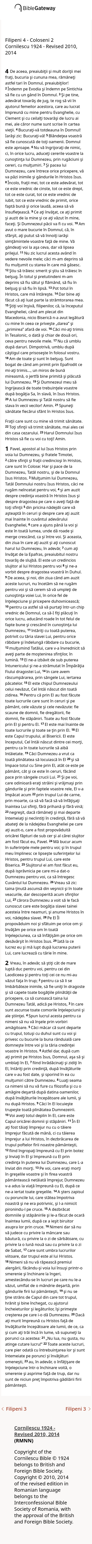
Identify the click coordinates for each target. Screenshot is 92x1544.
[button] (53, 16)
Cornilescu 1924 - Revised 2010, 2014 (36, 1431)
